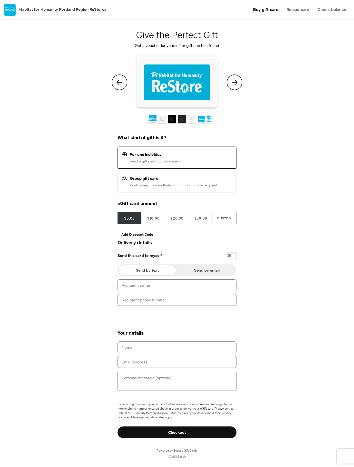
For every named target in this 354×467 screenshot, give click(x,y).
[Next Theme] (234, 82)
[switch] (231, 255)
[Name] (177, 347)
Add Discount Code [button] (137, 234)
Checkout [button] (177, 432)
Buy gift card (266, 9)
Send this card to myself (140, 255)
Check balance (331, 9)
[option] (177, 255)
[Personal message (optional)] (177, 381)
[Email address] (177, 362)
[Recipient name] (177, 285)
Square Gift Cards (185, 450)
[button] (152, 118)
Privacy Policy (177, 456)
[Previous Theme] (119, 82)
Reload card (298, 9)
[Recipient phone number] (177, 300)
